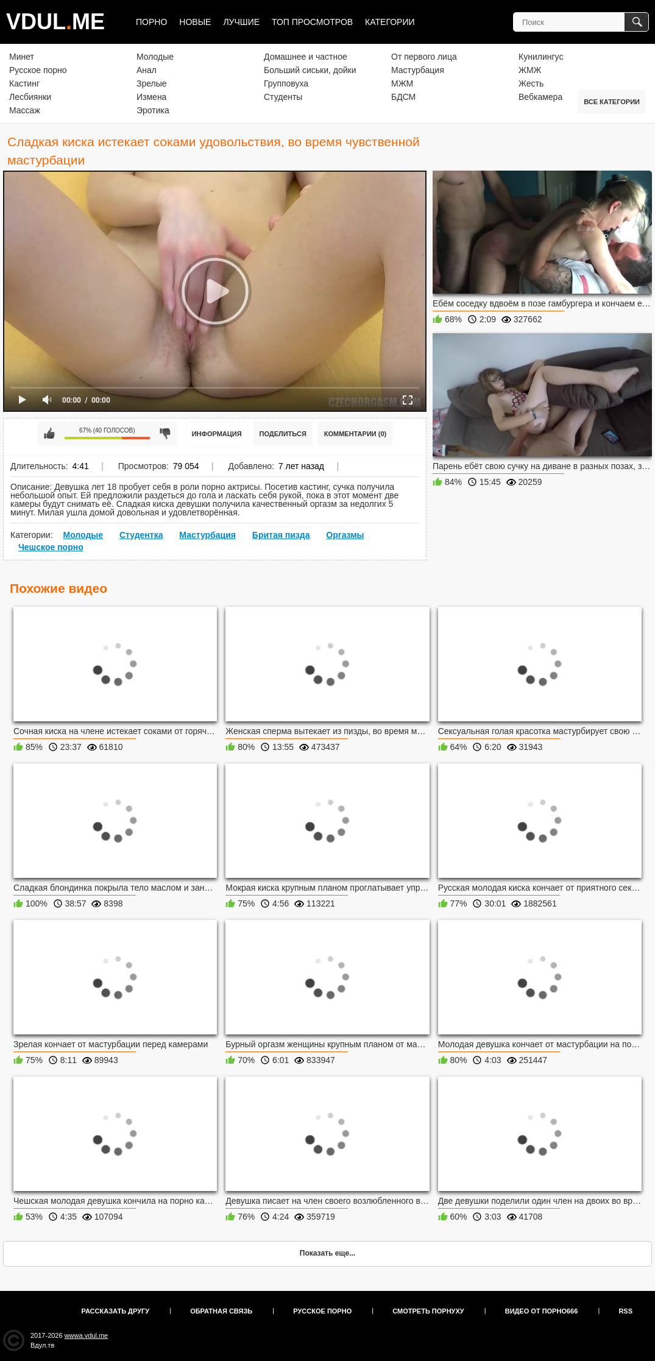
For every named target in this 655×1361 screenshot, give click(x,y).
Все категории (612, 101)
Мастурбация (417, 70)
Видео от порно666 (541, 1311)
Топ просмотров (312, 22)
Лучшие (241, 22)
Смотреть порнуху (428, 1311)
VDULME (55, 21)
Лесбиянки (30, 97)
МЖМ (402, 83)
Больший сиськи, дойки (310, 70)
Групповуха (286, 83)
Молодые (155, 57)
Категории (389, 22)
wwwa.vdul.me (86, 1335)
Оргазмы (345, 535)
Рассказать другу (116, 1311)
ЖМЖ (530, 70)
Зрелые (151, 83)
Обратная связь (221, 1311)
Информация (217, 433)
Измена (151, 97)
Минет (21, 57)
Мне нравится (49, 434)
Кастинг (24, 83)
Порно (151, 22)
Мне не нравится (165, 434)
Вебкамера (540, 97)
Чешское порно (50, 547)
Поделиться (283, 433)
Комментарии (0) (355, 433)
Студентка (141, 535)
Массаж (24, 110)
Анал (146, 70)
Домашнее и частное (305, 57)
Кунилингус (541, 57)
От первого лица (424, 57)
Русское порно (38, 70)
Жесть (531, 83)
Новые (195, 22)
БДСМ (403, 97)
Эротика (152, 110)
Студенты (283, 97)
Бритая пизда (281, 535)
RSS (625, 1311)
